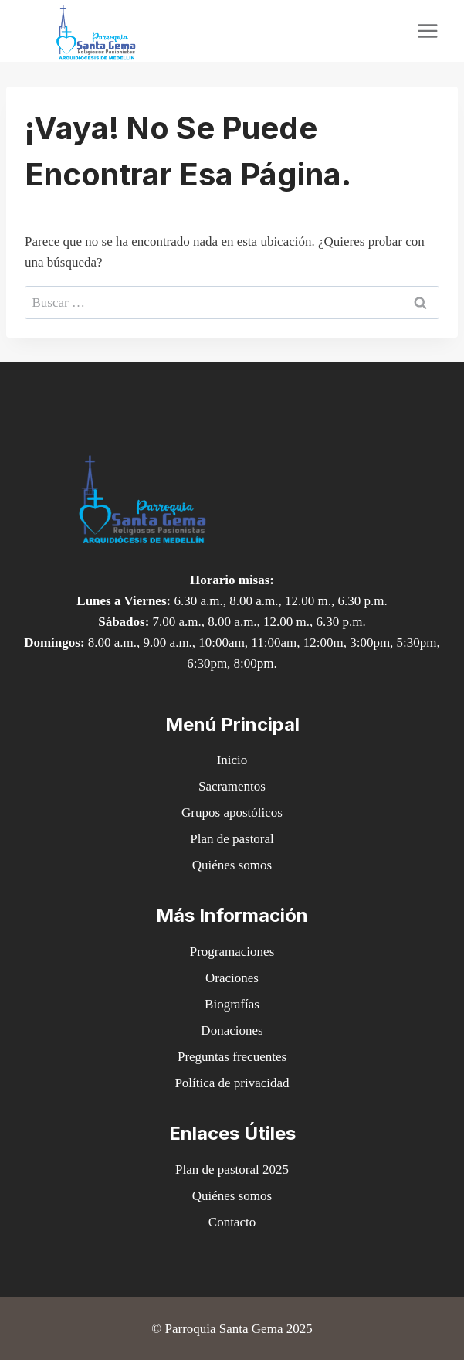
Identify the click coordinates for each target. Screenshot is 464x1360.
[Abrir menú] (427, 30)
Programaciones (232, 951)
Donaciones (231, 1030)
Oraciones (232, 978)
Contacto (232, 1222)
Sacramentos (232, 786)
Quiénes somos (232, 865)
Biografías (232, 1004)
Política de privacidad (231, 1083)
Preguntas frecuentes (232, 1056)
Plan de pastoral (232, 838)
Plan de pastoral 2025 (232, 1169)
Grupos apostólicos (232, 812)
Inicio (232, 760)
